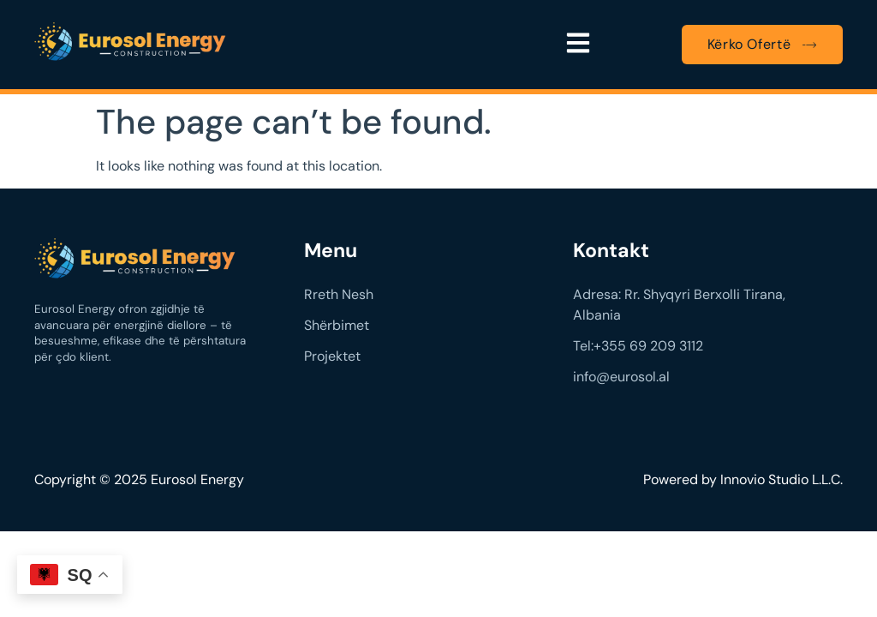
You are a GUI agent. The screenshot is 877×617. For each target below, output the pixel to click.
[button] (578, 45)
